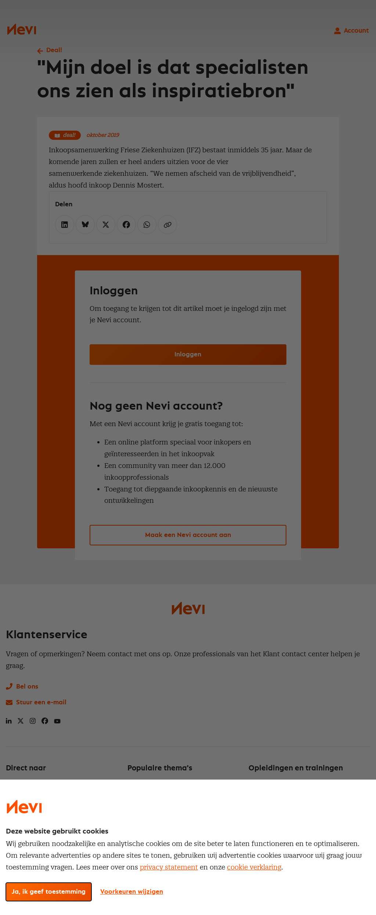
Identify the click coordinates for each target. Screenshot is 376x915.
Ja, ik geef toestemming (49, 892)
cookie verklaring (254, 867)
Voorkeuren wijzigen (131, 892)
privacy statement (169, 867)
